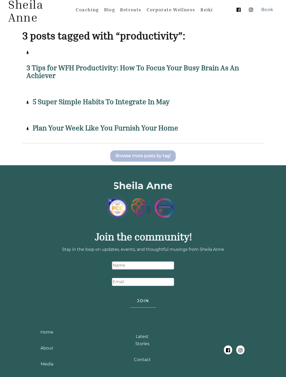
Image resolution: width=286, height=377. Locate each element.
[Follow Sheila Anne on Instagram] (251, 9)
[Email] (143, 282)
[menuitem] (87, 9)
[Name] (143, 265)
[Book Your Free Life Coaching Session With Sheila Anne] (267, 9)
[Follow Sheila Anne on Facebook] (238, 9)
